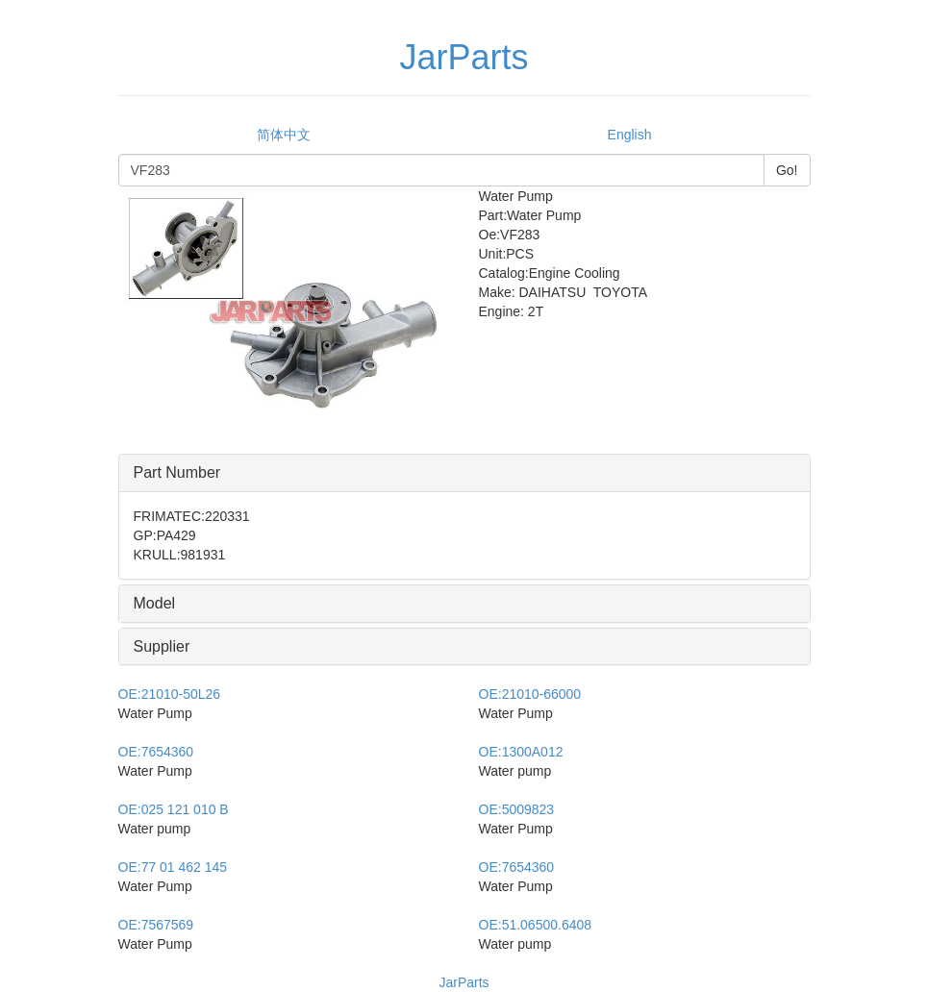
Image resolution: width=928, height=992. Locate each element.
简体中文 (284, 134)
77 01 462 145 (173, 867)
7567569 (156, 924)
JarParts (464, 982)
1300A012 (521, 751)
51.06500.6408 (535, 924)
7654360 (156, 751)
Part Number (177, 472)
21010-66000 (530, 694)
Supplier (162, 646)
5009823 (517, 809)
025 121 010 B (173, 809)
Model (155, 603)
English (630, 134)
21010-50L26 (169, 694)
